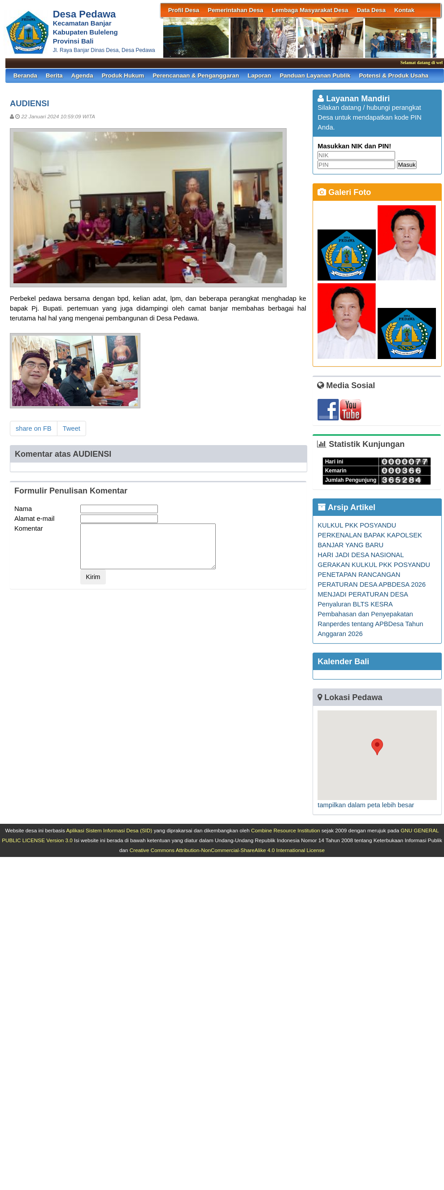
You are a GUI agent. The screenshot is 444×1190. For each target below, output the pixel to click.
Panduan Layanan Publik (315, 75)
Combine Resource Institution (285, 830)
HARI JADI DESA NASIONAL (361, 554)
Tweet (71, 428)
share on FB (34, 428)
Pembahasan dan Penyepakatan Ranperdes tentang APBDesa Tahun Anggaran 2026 (370, 623)
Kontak (404, 10)
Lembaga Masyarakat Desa (310, 10)
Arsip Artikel (346, 507)
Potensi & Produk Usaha (393, 75)
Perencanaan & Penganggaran (195, 75)
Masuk (406, 164)
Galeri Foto (344, 192)
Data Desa (371, 10)
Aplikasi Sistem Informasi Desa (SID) (109, 830)
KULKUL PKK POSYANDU (357, 525)
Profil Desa (184, 10)
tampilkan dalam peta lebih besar (366, 805)
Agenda (82, 75)
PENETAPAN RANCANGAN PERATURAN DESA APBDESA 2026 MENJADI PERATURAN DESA (372, 584)
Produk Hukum (123, 75)
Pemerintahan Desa (235, 10)
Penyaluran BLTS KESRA (355, 604)
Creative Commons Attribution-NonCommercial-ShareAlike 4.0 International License (227, 850)
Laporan (259, 75)
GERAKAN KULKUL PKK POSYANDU (374, 564)
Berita (54, 75)
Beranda (25, 75)
